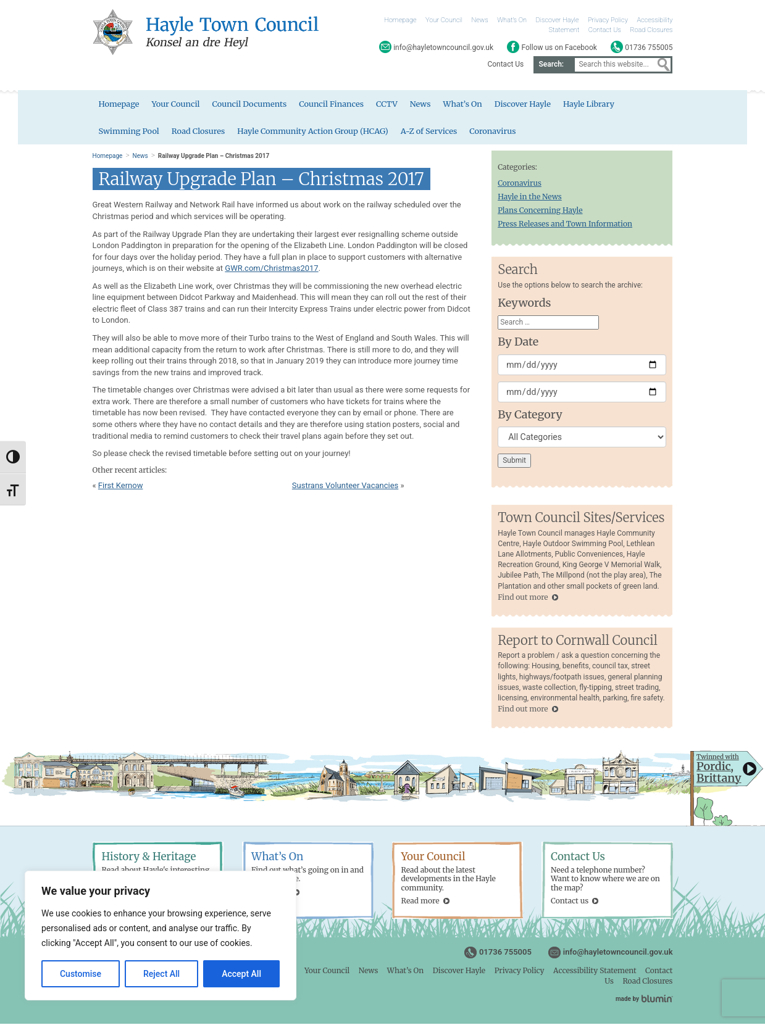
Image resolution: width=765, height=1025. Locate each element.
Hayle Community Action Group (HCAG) (315, 132)
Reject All (161, 974)
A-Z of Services (433, 132)
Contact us (569, 902)
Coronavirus (498, 132)
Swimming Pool (130, 132)
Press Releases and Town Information (565, 225)
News (480, 20)
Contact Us (604, 30)
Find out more (523, 598)
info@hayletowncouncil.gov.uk (618, 953)
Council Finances (334, 104)
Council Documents (252, 104)
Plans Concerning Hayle (540, 211)
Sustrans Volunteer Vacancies (345, 486)
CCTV (390, 104)
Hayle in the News (530, 197)
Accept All (241, 974)
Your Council (443, 20)
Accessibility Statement (594, 972)
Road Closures (651, 30)
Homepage (400, 20)
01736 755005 (505, 953)
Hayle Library (595, 104)
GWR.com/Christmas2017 (271, 270)
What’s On (512, 20)
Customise (80, 974)
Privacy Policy (608, 20)
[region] (160, 935)
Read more (420, 902)
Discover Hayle (557, 20)
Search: (551, 64)
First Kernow (120, 486)
